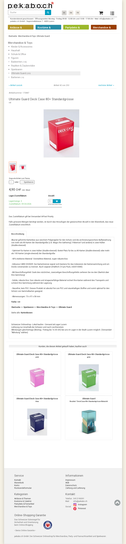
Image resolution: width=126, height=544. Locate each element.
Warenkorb (19, 483)
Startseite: (12, 36)
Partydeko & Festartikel (24, 504)
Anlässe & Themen (22, 498)
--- (11, 182)
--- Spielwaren (27, 182)
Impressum (70, 480)
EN (71, 13)
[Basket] (101, 13)
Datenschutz (71, 485)
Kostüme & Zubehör (22, 501)
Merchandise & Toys (23, 507)
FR (78, 13)
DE (64, 13)
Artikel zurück (16, 85)
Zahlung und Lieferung (75, 488)
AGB (67, 483)
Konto (16, 485)
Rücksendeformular (23, 488)
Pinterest (82, 508)
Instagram (82, 504)
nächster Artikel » (106, 85)
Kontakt (17, 480)
